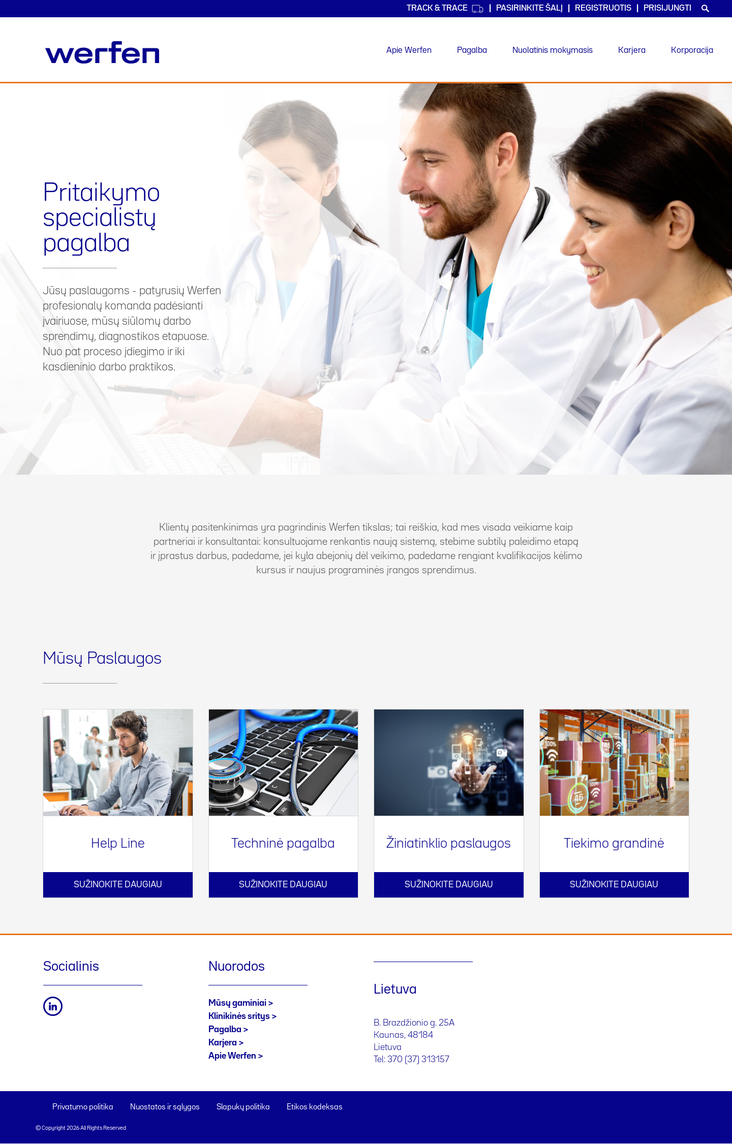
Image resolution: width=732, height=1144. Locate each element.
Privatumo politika (82, 1107)
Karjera (632, 50)
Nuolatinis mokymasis (552, 50)
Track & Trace (445, 9)
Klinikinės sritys (239, 1016)
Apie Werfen (409, 50)
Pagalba (472, 50)
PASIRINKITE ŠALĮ (529, 8)
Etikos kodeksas (315, 1107)
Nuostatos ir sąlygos (165, 1107)
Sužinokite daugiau (118, 885)
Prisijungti (667, 8)
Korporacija (692, 50)
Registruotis (603, 8)
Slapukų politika (243, 1107)
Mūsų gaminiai (237, 1003)
